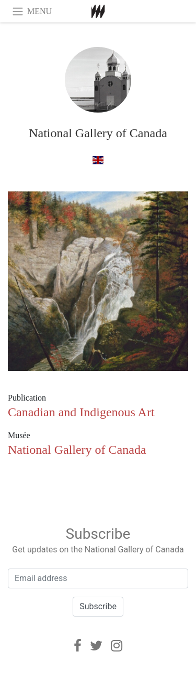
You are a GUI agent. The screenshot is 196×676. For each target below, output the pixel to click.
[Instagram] (116, 646)
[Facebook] (78, 646)
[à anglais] (98, 159)
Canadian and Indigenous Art (81, 412)
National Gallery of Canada (98, 133)
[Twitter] (96, 646)
